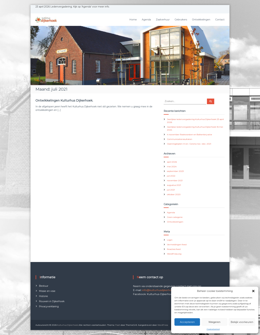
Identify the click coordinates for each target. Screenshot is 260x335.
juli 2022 (171, 176)
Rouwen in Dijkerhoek (52, 301)
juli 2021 (171, 189)
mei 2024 (172, 166)
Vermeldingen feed (177, 244)
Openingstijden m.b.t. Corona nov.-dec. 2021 (189, 144)
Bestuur (43, 285)
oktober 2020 (174, 194)
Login (169, 240)
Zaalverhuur (163, 19)
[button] (253, 291)
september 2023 (175, 171)
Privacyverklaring (49, 306)
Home (133, 19)
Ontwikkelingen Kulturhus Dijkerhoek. (64, 100)
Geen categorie (175, 217)
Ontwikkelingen (201, 19)
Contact (220, 19)
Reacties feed (174, 249)
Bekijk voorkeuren (242, 322)
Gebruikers (181, 19)
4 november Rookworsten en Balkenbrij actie (189, 134)
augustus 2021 (174, 185)
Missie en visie (47, 291)
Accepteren (187, 322)
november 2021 (175, 180)
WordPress (162, 325)
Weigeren (214, 322)
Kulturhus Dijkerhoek (67, 325)
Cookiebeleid (213, 329)
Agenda (146, 19)
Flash (117, 325)
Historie (43, 296)
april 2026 (172, 162)
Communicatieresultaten (179, 139)
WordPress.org (174, 254)
